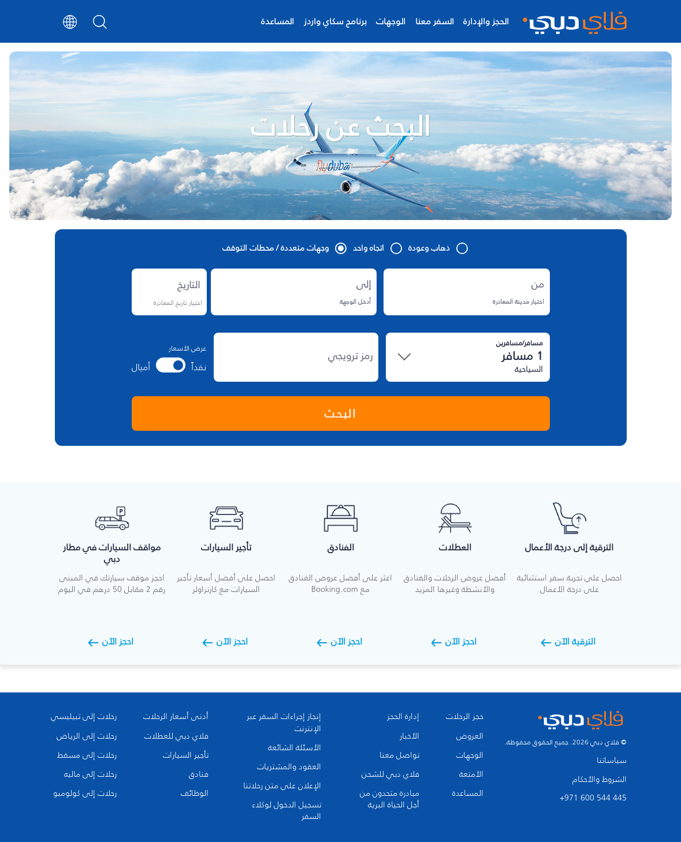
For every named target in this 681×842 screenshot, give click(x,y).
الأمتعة (471, 774)
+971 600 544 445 (593, 798)
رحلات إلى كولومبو (85, 793)
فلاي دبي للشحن (390, 774)
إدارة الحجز (403, 716)
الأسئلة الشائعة (294, 748)
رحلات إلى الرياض (87, 736)
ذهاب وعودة (437, 248)
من (539, 277)
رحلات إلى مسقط (87, 755)
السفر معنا (434, 21)
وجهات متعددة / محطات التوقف (283, 248)
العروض (469, 736)
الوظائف (195, 793)
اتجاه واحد (377, 248)
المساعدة (277, 21)
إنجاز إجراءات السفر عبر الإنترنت (284, 722)
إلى (363, 284)
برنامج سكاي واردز (335, 21)
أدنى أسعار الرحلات (176, 716)
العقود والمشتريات (289, 767)
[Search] (100, 25)
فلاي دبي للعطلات (176, 736)
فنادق (199, 774)
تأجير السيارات (186, 755)
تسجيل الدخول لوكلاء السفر (286, 810)
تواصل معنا (399, 755)
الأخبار (409, 736)
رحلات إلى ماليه (90, 774)
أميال (141, 366)
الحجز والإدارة (486, 21)
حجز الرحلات (464, 716)
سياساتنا (612, 760)
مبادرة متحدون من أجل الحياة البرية (389, 799)
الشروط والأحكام (599, 779)
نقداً (198, 366)
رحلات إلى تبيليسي (84, 716)
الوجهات (390, 21)
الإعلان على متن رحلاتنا (282, 786)
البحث (340, 413)
